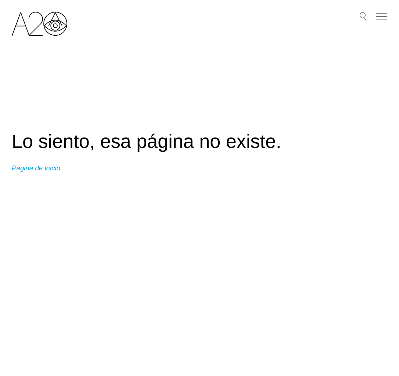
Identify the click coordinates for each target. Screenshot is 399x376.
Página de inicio (36, 168)
